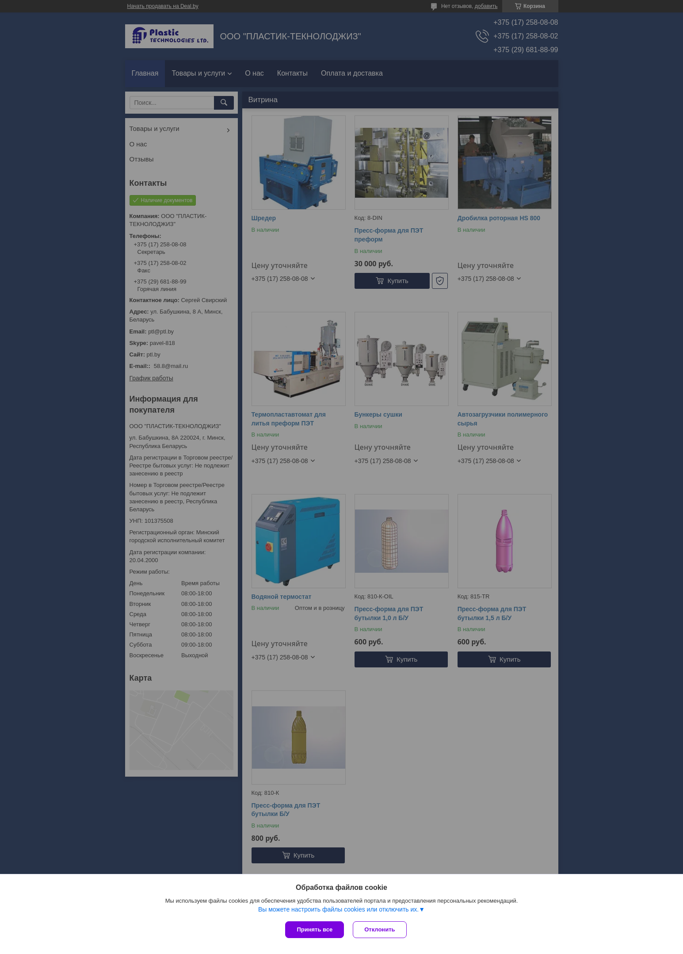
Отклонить (379, 929)
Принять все (314, 929)
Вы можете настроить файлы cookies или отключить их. (338, 909)
